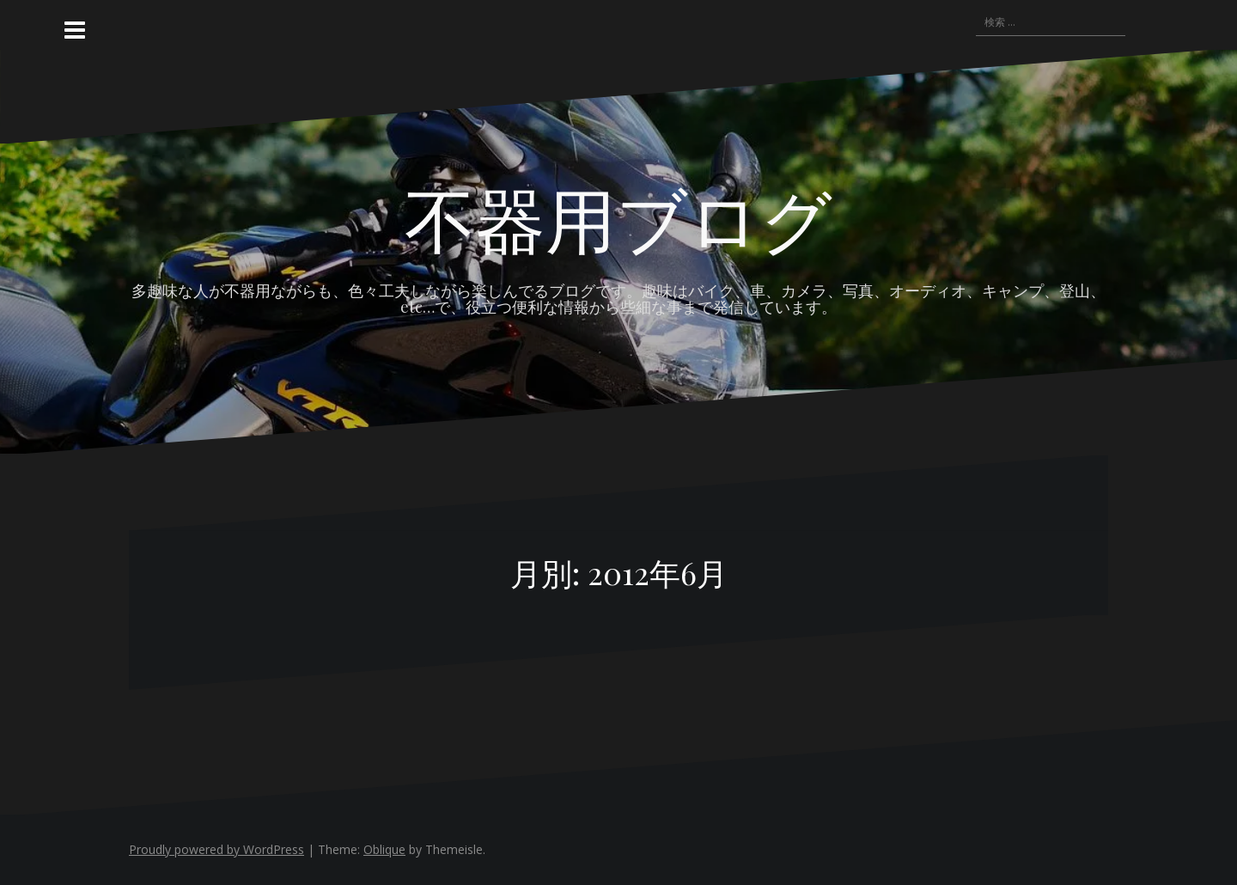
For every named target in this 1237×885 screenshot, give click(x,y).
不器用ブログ (618, 217)
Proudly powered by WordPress (216, 849)
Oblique (384, 849)
